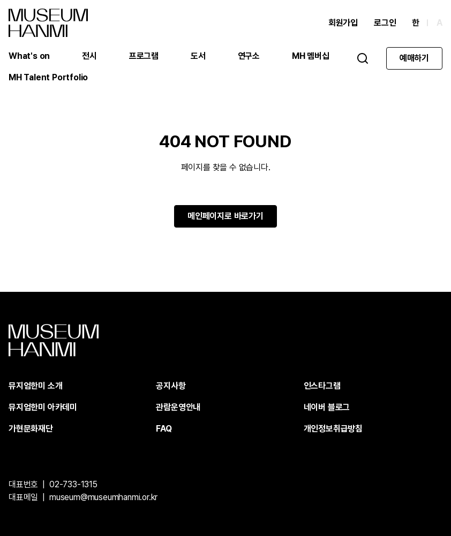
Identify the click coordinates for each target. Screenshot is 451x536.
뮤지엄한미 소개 (35, 386)
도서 (198, 56)
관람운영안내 (178, 407)
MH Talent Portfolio (48, 77)
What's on (29, 56)
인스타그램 (322, 386)
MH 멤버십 (310, 56)
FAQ (163, 429)
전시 (89, 56)
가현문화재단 (31, 429)
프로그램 (144, 56)
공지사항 (170, 386)
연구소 (249, 56)
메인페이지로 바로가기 (225, 216)
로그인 (385, 23)
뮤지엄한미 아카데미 (43, 407)
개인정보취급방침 (333, 429)
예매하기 (414, 58)
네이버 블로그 (327, 407)
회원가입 (343, 23)
